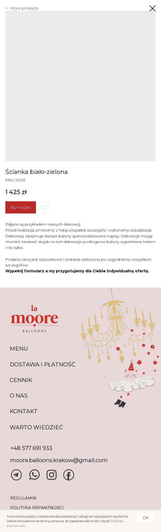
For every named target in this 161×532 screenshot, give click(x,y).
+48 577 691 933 (31, 448)
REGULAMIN (23, 498)
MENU (19, 348)
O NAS (19, 395)
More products (24, 8)
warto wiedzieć (36, 427)
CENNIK (21, 380)
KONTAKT (24, 411)
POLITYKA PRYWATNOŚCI (37, 507)
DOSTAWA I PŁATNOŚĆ (42, 364)
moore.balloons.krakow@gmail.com (59, 460)
